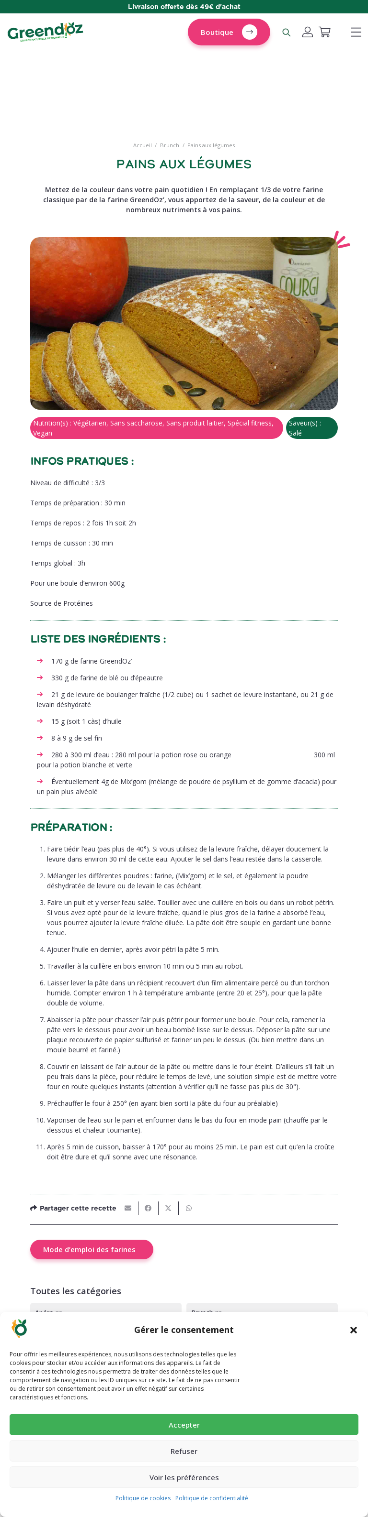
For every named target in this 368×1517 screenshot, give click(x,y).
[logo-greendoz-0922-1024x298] (45, 32)
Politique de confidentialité (211, 1498)
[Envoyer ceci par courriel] (128, 1208)
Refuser (184, 1451)
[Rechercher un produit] (286, 32)
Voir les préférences (184, 1477)
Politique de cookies (143, 1498)
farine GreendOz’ (107, 661)
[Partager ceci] (148, 1208)
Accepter (184, 1425)
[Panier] (324, 32)
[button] (353, 1330)
